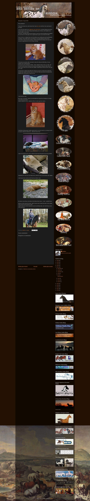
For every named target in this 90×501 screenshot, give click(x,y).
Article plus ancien (48, 266)
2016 (58, 290)
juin (58, 274)
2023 (58, 263)
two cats (38, 26)
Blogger (51, 498)
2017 (58, 288)
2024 (58, 262)
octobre (59, 270)
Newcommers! (60, 276)
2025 (58, 260)
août (59, 273)
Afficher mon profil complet (66, 253)
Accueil (35, 266)
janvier (59, 281)
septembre (60, 271)
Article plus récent (22, 266)
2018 (58, 286)
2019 (58, 285)
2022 (58, 265)
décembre (60, 268)
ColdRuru (64, 251)
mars (59, 278)
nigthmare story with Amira (34, 29)
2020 (58, 283)
